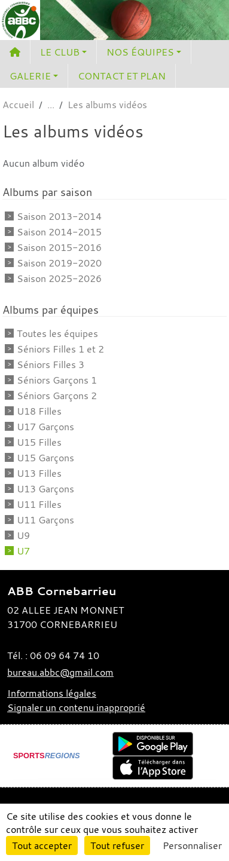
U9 (23, 535)
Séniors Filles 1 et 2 (60, 349)
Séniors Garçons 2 (57, 395)
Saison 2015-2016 (59, 247)
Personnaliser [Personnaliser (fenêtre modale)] (192, 845)
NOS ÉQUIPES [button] (140, 52)
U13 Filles (39, 473)
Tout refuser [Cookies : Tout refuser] (117, 845)
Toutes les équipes (57, 333)
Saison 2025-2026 (59, 278)
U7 (23, 550)
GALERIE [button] (30, 75)
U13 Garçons (45, 488)
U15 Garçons (45, 457)
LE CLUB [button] (60, 52)
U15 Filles (39, 442)
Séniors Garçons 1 (57, 380)
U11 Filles (39, 504)
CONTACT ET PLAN (122, 75)
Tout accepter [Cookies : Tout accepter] (42, 845)
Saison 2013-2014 (59, 216)
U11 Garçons (45, 519)
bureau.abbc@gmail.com (60, 672)
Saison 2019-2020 (59, 262)
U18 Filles (39, 411)
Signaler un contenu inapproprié (76, 707)
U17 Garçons (45, 426)
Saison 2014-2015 (59, 231)
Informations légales (51, 693)
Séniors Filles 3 (50, 364)
